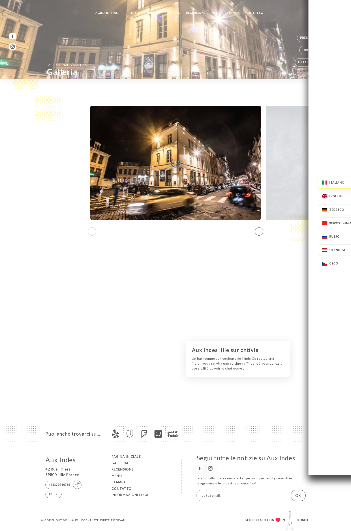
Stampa (233, 13)
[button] (259, 231)
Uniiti (305, 520)
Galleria (172, 13)
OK (298, 495)
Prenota (133, 13)
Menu (216, 13)
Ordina (152, 13)
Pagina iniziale (106, 13)
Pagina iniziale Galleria (67, 65)
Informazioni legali (131, 495)
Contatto (254, 13)
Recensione (195, 13)
